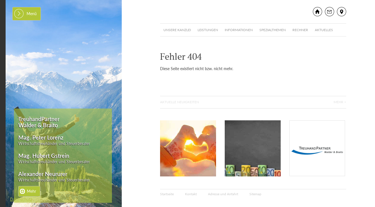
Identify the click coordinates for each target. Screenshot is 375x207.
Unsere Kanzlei (177, 30)
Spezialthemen (272, 30)
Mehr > (340, 102)
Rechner (300, 30)
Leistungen (208, 30)
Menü (32, 13)
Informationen (239, 30)
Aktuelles (324, 30)
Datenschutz (21, 199)
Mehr (31, 191)
